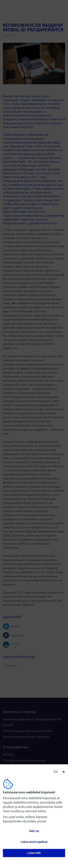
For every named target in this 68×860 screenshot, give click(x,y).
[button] (58, 771)
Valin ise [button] (34, 831)
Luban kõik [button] (34, 852)
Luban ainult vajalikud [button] (34, 841)
